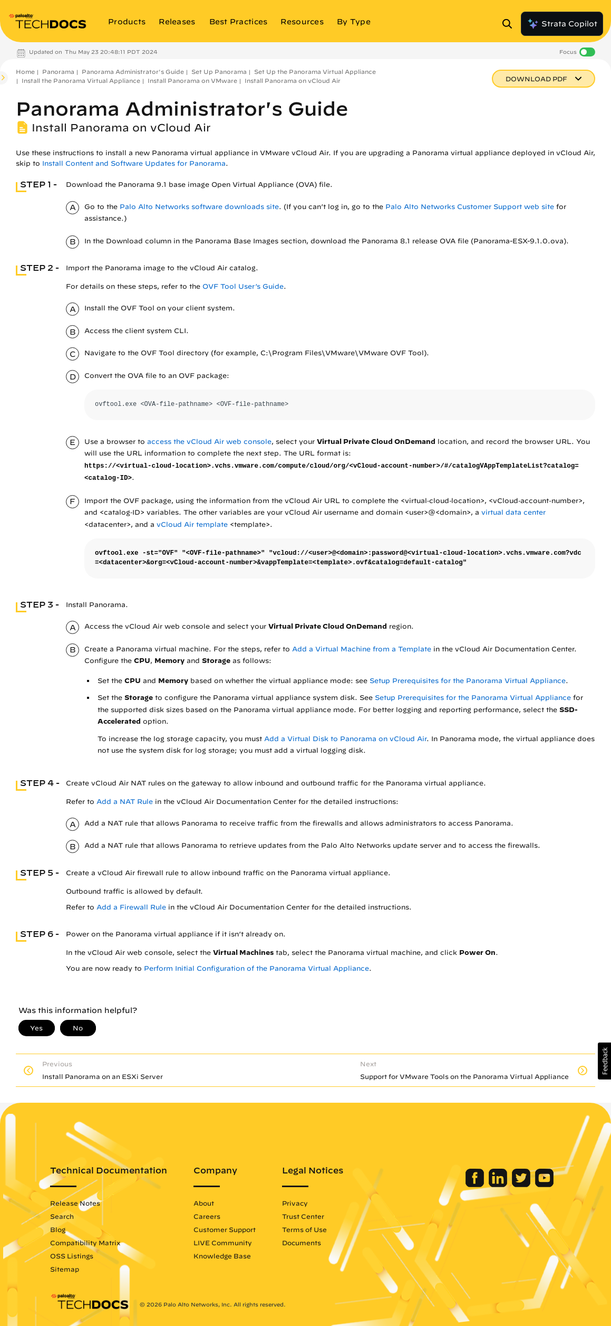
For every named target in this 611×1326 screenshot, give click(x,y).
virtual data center (513, 512)
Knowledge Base (220, 1255)
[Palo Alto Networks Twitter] (523, 1184)
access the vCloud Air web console (209, 442)
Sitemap (62, 1269)
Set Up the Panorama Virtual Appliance (315, 71)
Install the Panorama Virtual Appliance (81, 80)
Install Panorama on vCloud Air (293, 80)
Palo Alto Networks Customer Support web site (469, 207)
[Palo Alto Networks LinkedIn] (500, 1184)
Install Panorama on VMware (192, 80)
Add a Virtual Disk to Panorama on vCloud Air (345, 739)
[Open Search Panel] (510, 24)
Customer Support (222, 1229)
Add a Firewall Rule (131, 907)
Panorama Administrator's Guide (133, 71)
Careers (204, 1216)
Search (60, 1216)
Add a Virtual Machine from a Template (361, 649)
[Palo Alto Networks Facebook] (477, 1184)
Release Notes (73, 1203)
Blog (55, 1229)
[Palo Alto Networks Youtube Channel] (546, 1184)
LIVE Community (220, 1242)
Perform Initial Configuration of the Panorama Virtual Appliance (256, 968)
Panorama (58, 71)
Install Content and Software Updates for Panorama (134, 163)
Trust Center (301, 1216)
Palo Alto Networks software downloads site (199, 207)
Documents (299, 1242)
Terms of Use (302, 1229)
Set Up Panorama (219, 71)
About (201, 1203)
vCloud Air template (192, 524)
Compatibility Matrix (83, 1242)
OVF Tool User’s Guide (243, 286)
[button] (604, 1061)
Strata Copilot (562, 23)
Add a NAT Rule (124, 802)
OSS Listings (69, 1255)
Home (25, 71)
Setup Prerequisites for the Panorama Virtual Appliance (468, 681)
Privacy (293, 1203)
